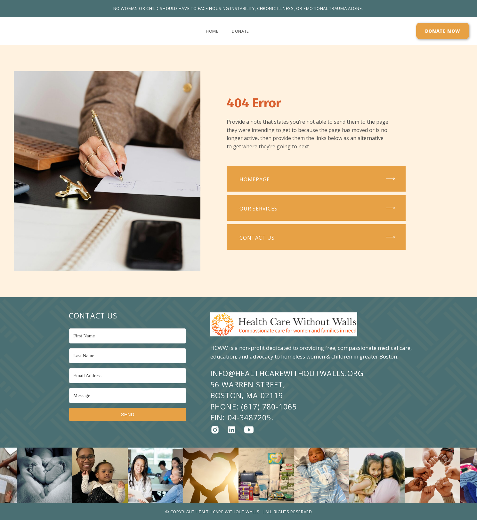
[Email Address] (127, 375)
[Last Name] (127, 355)
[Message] (127, 395)
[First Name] (127, 335)
